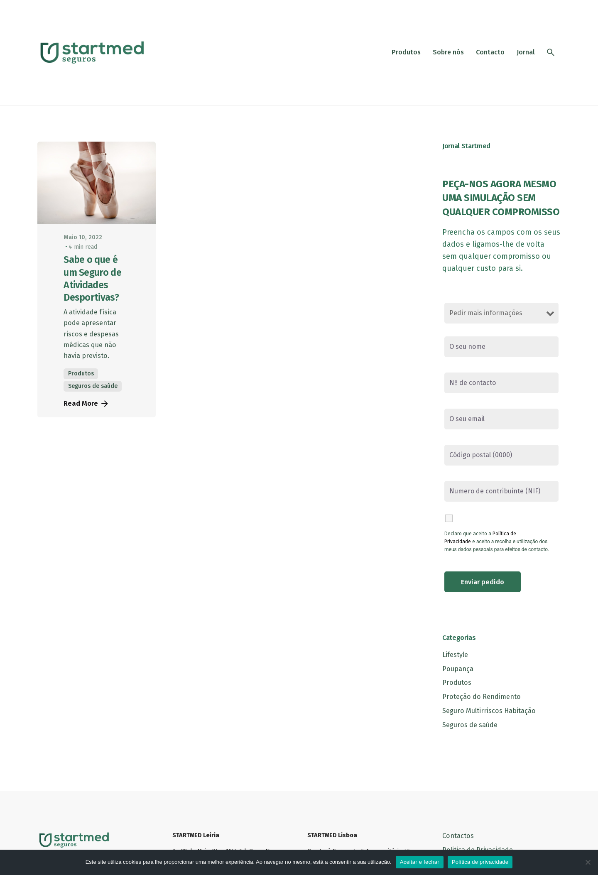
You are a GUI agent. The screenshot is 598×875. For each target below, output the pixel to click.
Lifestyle (455, 655)
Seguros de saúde (93, 386)
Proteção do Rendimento (481, 697)
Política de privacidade (480, 862)
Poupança (457, 669)
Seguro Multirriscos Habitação (489, 711)
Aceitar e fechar (419, 862)
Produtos (81, 373)
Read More (87, 404)
